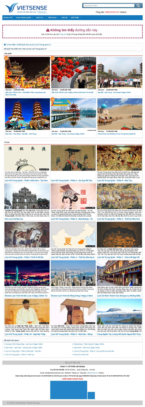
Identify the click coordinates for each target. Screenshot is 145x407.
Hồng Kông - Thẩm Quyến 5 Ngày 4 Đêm (89, 344)
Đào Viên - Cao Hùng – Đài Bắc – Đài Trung (20, 134)
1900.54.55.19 (111, 12)
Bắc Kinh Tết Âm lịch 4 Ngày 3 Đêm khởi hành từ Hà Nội (72, 92)
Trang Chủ (31, 7)
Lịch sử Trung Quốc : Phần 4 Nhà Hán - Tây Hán (26, 181)
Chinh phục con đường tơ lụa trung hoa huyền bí (116, 134)
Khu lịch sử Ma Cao (14, 219)
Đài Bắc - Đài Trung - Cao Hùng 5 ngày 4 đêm (114, 92)
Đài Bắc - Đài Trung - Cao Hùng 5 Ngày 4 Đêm (68, 134)
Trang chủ (63, 34)
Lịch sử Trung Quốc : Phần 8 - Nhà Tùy (114, 181)
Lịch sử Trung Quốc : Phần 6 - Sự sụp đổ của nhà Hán (94, 351)
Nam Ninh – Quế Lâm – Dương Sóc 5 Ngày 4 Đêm (23, 348)
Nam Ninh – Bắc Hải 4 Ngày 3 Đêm (87, 348)
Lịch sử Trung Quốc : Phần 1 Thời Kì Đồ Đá (24, 257)
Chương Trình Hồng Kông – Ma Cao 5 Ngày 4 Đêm (24, 344)
